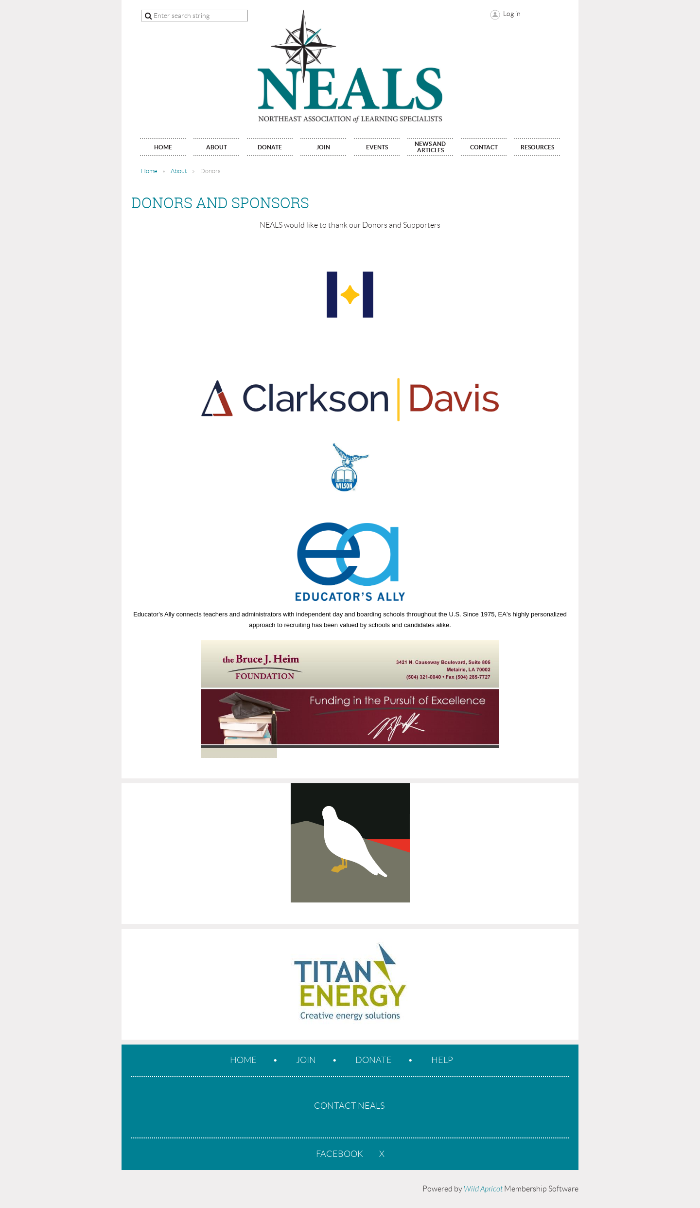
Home (149, 171)
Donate (373, 1060)
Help (442, 1060)
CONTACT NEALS (349, 1106)
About (179, 171)
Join (306, 1060)
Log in (512, 14)
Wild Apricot (483, 1189)
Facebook (339, 1154)
